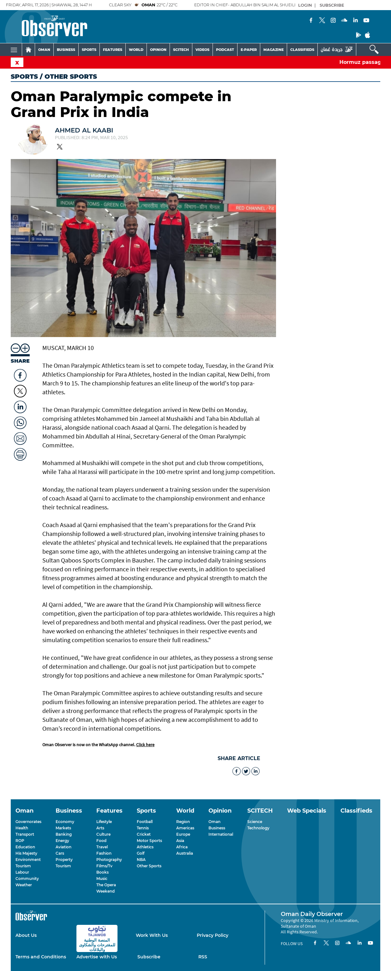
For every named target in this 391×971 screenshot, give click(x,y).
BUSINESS (66, 49)
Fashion (103, 853)
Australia (184, 853)
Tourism (23, 865)
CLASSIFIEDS (302, 49)
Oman (214, 821)
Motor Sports (149, 840)
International (220, 834)
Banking (64, 834)
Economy (65, 821)
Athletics (145, 847)
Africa (182, 847)
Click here (145, 744)
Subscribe (148, 957)
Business (216, 828)
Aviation (63, 847)
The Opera (106, 884)
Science (254, 821)
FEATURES (112, 49)
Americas (185, 828)
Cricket (144, 834)
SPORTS (89, 49)
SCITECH (181, 49)
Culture (103, 834)
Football (145, 821)
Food (101, 840)
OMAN (44, 49)
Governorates (28, 821)
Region (183, 821)
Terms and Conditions (40, 957)
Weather (23, 884)
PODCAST (225, 49)
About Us (26, 935)
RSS (202, 957)
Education (25, 847)
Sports (24, 76)
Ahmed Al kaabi (84, 130)
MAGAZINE (273, 49)
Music (101, 878)
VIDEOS (202, 49)
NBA (141, 859)
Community (27, 878)
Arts (100, 828)
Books (102, 872)
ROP (19, 840)
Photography (109, 859)
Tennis (143, 828)
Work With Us (152, 935)
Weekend (105, 891)
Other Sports (149, 865)
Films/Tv (104, 865)
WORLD (136, 49)
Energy (62, 840)
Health (21, 828)
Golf (140, 853)
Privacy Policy (212, 935)
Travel (102, 847)
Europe (183, 834)
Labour (22, 872)
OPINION (158, 49)
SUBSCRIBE (332, 5)
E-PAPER (249, 49)
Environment (28, 859)
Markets (63, 828)
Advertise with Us (96, 957)
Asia (180, 840)
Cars (60, 853)
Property (64, 859)
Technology (258, 828)
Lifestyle (104, 821)
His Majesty (26, 853)
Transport (24, 834)
